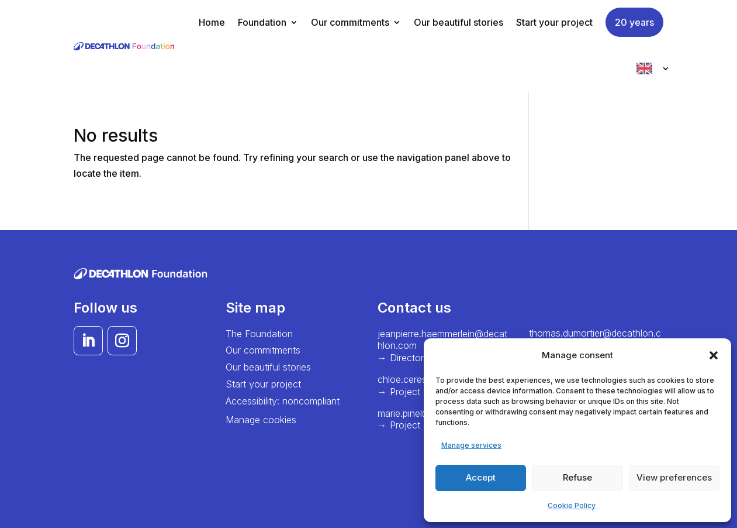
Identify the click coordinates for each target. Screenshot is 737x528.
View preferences (674, 477)
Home (212, 22)
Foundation (262, 22)
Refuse (577, 477)
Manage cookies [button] (261, 420)
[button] (713, 355)
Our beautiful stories (458, 22)
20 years (634, 22)
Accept (481, 477)
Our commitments (350, 22)
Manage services (471, 445)
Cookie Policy (572, 505)
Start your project (554, 22)
